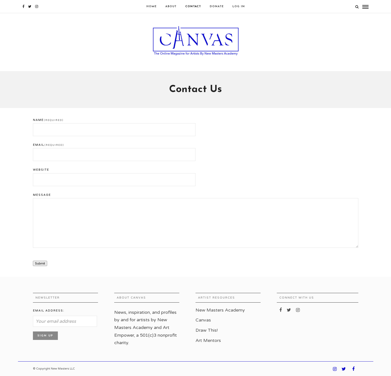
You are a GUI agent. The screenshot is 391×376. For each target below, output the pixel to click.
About (171, 6)
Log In (238, 6)
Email (48, 145)
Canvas (203, 320)
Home (151, 6)
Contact (193, 6)
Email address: (48, 310)
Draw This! (207, 330)
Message (42, 195)
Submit (40, 263)
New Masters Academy (220, 310)
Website (41, 169)
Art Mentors (208, 340)
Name (48, 120)
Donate (217, 6)
